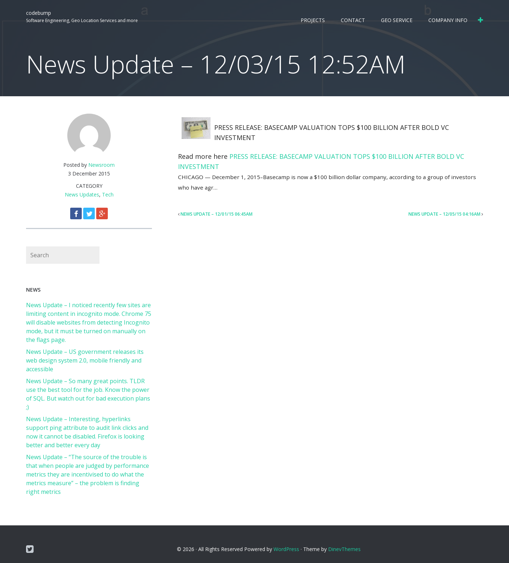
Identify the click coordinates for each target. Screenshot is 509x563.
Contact (353, 20)
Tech (108, 194)
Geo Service (396, 20)
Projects (313, 20)
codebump (38, 12)
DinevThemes (344, 549)
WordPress (286, 549)
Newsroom (101, 164)
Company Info (447, 20)
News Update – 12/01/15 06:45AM (217, 214)
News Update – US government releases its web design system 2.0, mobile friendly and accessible (85, 360)
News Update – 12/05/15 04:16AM (444, 214)
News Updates (82, 194)
